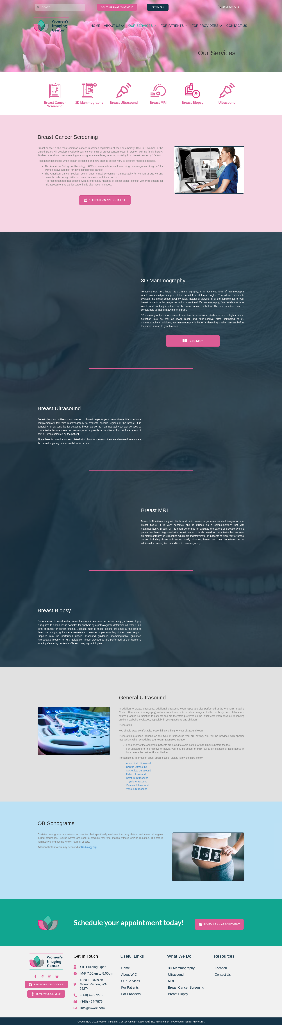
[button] (122, 26)
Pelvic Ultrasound (136, 774)
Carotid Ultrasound (136, 767)
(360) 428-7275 (229, 6)
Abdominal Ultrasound (138, 763)
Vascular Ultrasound (137, 785)
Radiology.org (89, 847)
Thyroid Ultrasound (136, 781)
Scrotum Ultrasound (137, 777)
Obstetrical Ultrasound (138, 770)
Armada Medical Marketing (189, 1021)
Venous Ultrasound (136, 788)
